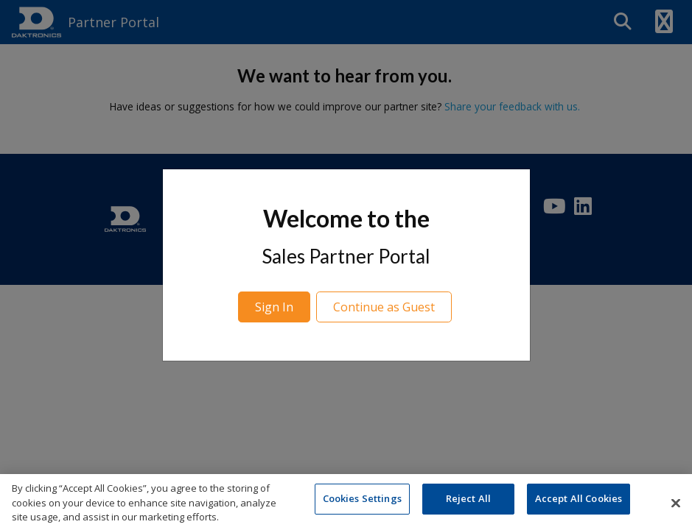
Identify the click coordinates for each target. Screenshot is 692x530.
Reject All (468, 502)
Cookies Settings (362, 502)
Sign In (274, 307)
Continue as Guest (384, 307)
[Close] (676, 506)
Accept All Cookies (578, 502)
